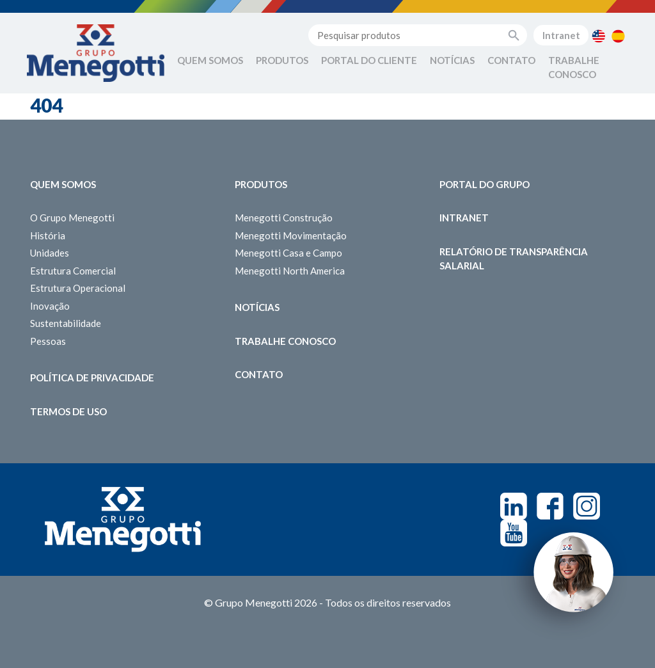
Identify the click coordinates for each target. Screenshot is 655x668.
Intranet (561, 35)
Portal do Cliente (369, 60)
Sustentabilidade (65, 323)
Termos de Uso (68, 411)
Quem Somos (210, 60)
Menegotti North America (290, 270)
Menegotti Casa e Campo (288, 252)
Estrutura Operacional (77, 288)
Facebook (550, 506)
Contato (511, 60)
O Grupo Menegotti (72, 217)
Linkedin (513, 506)
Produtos (282, 60)
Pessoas (48, 341)
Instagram (586, 506)
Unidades (49, 252)
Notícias (452, 60)
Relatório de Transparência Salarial (513, 259)
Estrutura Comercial (73, 270)
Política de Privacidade (92, 377)
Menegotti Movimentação (291, 235)
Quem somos (63, 184)
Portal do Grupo (484, 184)
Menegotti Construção (284, 217)
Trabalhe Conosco (573, 67)
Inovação (50, 306)
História (47, 235)
